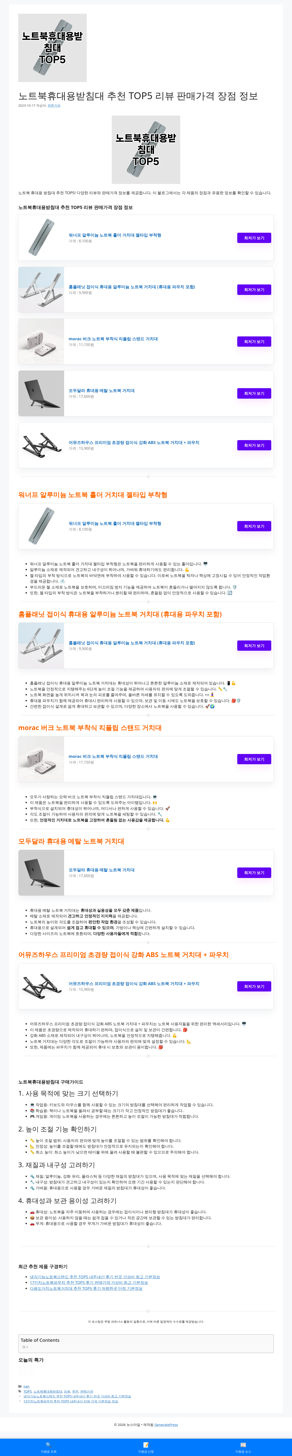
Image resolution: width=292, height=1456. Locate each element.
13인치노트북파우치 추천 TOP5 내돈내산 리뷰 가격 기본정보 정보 (70, 1401)
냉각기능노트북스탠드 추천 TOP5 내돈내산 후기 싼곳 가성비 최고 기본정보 (95, 1276)
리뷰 (67, 1391)
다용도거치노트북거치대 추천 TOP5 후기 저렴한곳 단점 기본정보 (86, 1288)
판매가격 (86, 1391)
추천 (75, 1391)
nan (26, 1386)
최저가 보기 (254, 237)
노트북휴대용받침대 (48, 1391)
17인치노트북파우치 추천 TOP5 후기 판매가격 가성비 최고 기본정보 (89, 1282)
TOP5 (27, 1391)
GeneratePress (166, 1424)
